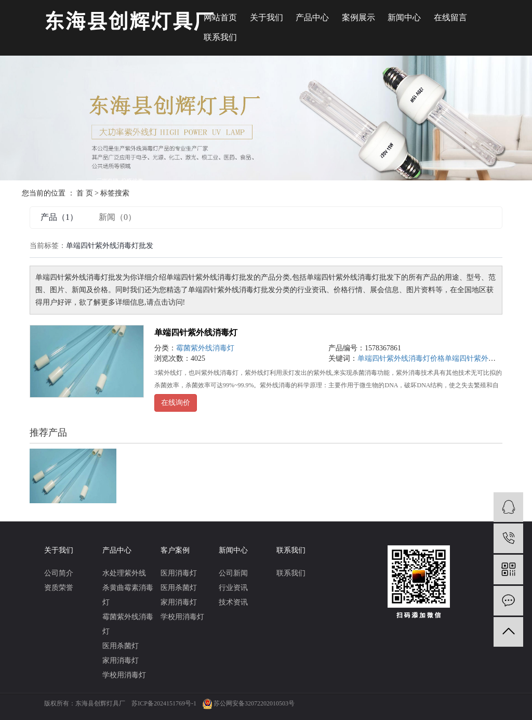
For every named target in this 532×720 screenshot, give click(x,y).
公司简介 (58, 573)
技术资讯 (233, 602)
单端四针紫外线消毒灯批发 (488, 358)
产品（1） (59, 217)
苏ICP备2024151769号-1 (163, 703)
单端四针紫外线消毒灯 (195, 332)
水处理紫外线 (124, 573)
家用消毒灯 (120, 660)
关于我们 (266, 17)
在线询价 (175, 403)
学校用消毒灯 (124, 675)
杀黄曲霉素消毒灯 (127, 595)
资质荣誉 (58, 588)
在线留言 (450, 17)
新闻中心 (404, 17)
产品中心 (312, 17)
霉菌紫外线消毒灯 (205, 348)
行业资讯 (233, 588)
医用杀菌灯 (120, 646)
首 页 (84, 193)
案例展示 (358, 17)
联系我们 (220, 37)
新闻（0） (117, 217)
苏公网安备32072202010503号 (254, 703)
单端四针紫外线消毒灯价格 (401, 358)
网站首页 (220, 17)
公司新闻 (233, 573)
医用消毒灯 (179, 573)
